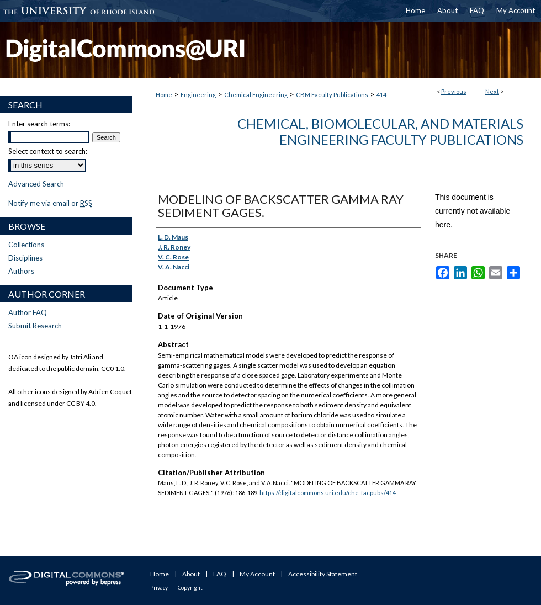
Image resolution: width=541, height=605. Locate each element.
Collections (26, 244)
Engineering (198, 94)
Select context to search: (47, 151)
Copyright (190, 587)
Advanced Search (36, 183)
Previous (453, 91)
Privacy (159, 587)
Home (164, 94)
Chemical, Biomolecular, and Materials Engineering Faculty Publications (380, 131)
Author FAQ (27, 312)
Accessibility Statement (322, 574)
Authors (21, 271)
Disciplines (25, 257)
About (191, 574)
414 (381, 94)
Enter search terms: (39, 123)
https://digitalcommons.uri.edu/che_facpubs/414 (327, 492)
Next (492, 91)
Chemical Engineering (256, 94)
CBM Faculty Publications (332, 94)
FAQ (219, 574)
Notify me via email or (50, 203)
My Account (257, 574)
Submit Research (35, 325)
